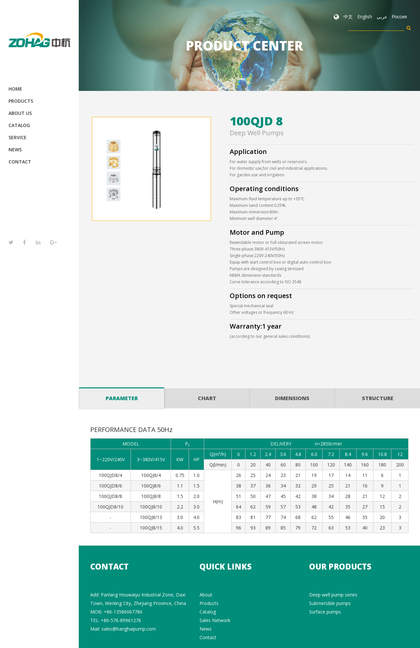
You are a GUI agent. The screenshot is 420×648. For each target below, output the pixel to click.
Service (18, 137)
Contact (20, 162)
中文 (348, 16)
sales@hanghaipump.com (128, 629)
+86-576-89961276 (121, 620)
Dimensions (292, 398)
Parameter (121, 395)
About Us (20, 113)
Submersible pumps (330, 603)
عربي (382, 16)
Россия (399, 16)
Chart (207, 398)
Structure (377, 398)
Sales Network (215, 620)
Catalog (19, 125)
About (206, 595)
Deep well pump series (333, 595)
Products (21, 101)
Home (15, 89)
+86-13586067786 (123, 612)
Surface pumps (325, 612)
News (15, 149)
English (364, 16)
